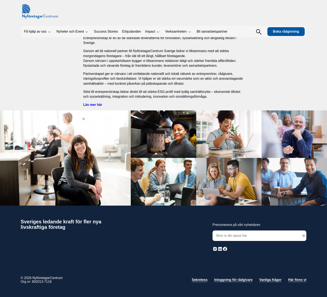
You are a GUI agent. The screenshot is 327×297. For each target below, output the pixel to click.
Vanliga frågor (270, 280)
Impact (150, 31)
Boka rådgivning (286, 31)
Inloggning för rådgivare (233, 280)
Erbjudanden (131, 31)
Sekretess (200, 280)
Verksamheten (175, 31)
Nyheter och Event (70, 31)
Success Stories (106, 31)
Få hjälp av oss (35, 31)
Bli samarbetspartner (212, 31)
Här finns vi (297, 280)
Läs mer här (92, 104)
